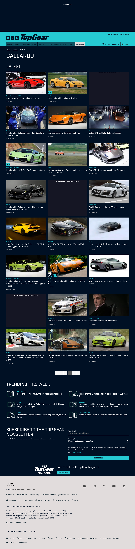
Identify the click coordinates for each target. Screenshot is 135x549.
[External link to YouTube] (114, 486)
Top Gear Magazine (62, 500)
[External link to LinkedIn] (124, 486)
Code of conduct (27, 500)
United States (124, 34)
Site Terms (12, 500)
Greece (21, 538)
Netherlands (70, 538)
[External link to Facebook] (84, 486)
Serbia (95, 538)
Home (8, 50)
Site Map (76, 500)
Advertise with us (44, 500)
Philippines (84, 538)
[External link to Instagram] (94, 486)
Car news (15, 50)
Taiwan (11, 543)
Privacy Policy (22, 495)
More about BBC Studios (16, 522)
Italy (51, 538)
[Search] (106, 44)
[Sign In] (115, 44)
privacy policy (76, 452)
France (11, 538)
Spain (118, 538)
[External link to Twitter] (104, 486)
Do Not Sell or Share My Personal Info (55, 495)
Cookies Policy (34, 495)
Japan (59, 538)
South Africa (106, 538)
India (43, 538)
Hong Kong (32, 538)
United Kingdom (113, 34)
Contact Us (10, 495)
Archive (74, 495)
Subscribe (98, 458)
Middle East (23, 543)
